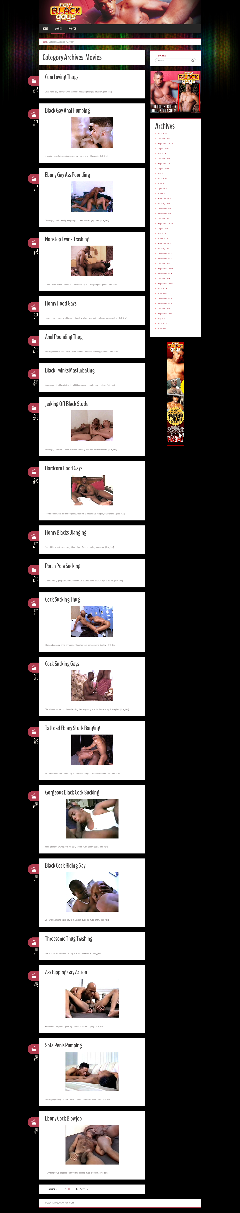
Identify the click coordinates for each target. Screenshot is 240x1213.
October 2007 (165, 309)
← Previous (50, 1189)
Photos (72, 29)
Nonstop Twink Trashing (70, 239)
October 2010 (165, 219)
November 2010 (166, 214)
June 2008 (163, 289)
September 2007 (166, 314)
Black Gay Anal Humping (70, 110)
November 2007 (166, 304)
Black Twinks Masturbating (73, 370)
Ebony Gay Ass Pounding (71, 174)
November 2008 (166, 274)
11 (73, 1189)
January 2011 (165, 204)
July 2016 (163, 154)
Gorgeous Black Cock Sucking (75, 792)
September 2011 (166, 164)
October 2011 (165, 159)
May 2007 (163, 329)
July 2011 (163, 174)
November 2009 (166, 259)
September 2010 (166, 224)
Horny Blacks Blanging (68, 532)
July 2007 (163, 319)
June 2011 (163, 179)
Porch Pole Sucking (65, 566)
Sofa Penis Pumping (66, 1045)
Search (163, 55)
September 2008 (166, 284)
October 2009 (165, 264)
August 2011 (164, 169)
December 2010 (166, 209)
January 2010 (165, 249)
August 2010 (164, 229)
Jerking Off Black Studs (69, 404)
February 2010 (165, 244)
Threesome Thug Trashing (72, 938)
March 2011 (164, 194)
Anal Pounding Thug (66, 337)
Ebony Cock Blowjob (66, 1118)
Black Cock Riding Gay (68, 865)
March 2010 (164, 239)
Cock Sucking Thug (64, 599)
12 (77, 1189)
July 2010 (163, 234)
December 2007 (166, 299)
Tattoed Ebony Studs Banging (76, 728)
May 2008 (163, 294)
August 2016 (164, 149)
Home (45, 29)
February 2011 (165, 199)
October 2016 (165, 139)
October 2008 (165, 279)
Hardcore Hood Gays (66, 468)
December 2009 (166, 254)
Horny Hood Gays (63, 303)
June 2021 (163, 134)
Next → (84, 1189)
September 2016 (166, 144)
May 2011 (163, 184)
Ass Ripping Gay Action (69, 972)
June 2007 (163, 324)
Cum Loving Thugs (64, 77)
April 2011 (163, 189)
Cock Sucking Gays (64, 663)
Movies (58, 29)
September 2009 (166, 269)
